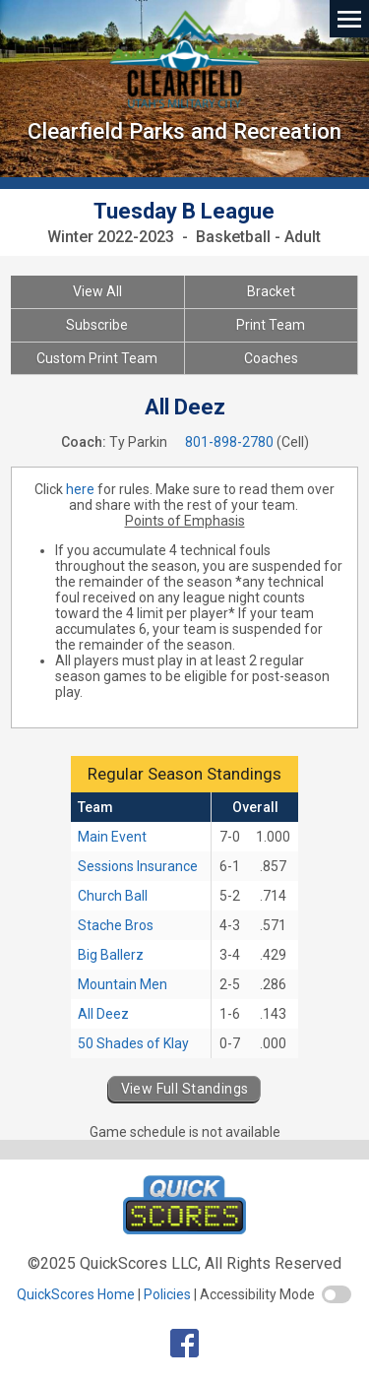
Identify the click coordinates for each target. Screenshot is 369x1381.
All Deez (103, 1014)
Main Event (112, 837)
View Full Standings (185, 1089)
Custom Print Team (96, 358)
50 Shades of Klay (133, 1043)
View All (97, 291)
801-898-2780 (229, 442)
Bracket (271, 291)
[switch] (336, 1294)
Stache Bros (116, 925)
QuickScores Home (76, 1294)
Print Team (270, 325)
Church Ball (113, 896)
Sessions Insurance (138, 866)
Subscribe (97, 325)
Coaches (271, 358)
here (80, 489)
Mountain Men (122, 984)
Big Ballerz (111, 955)
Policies (167, 1294)
